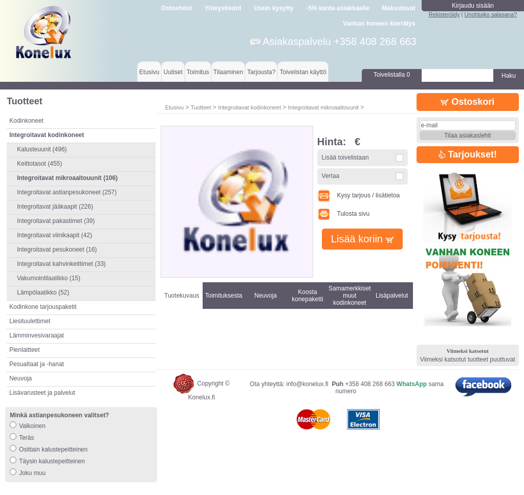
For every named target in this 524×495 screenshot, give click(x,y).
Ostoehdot (176, 8)
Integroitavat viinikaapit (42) (54, 235)
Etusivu (149, 72)
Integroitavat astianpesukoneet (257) (67, 192)
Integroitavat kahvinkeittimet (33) (61, 263)
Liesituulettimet (29, 321)
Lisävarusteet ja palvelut (42, 392)
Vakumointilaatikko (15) (48, 278)
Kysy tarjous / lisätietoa (358, 195)
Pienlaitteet (24, 349)
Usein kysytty (273, 8)
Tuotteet (200, 107)
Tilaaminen (228, 72)
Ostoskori (467, 102)
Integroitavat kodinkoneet (249, 107)
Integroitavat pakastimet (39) (56, 220)
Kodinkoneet (26, 120)
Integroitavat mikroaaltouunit (323, 107)
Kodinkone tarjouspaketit (42, 306)
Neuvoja (20, 378)
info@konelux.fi (307, 384)
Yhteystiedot (223, 8)
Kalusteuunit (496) (42, 149)
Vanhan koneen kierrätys (379, 23)
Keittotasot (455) (39, 163)
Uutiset (172, 72)
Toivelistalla (392, 74)
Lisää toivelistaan (345, 157)
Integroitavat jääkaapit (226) (55, 206)
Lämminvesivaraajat (36, 335)
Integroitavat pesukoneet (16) (57, 249)
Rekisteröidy (444, 14)
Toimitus (198, 72)
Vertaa (331, 175)
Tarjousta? (261, 72)
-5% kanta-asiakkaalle (337, 8)
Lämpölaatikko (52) (43, 292)
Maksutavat (398, 8)
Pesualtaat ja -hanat (36, 364)
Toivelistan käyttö (302, 72)
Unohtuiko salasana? (490, 14)
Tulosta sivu (343, 213)
